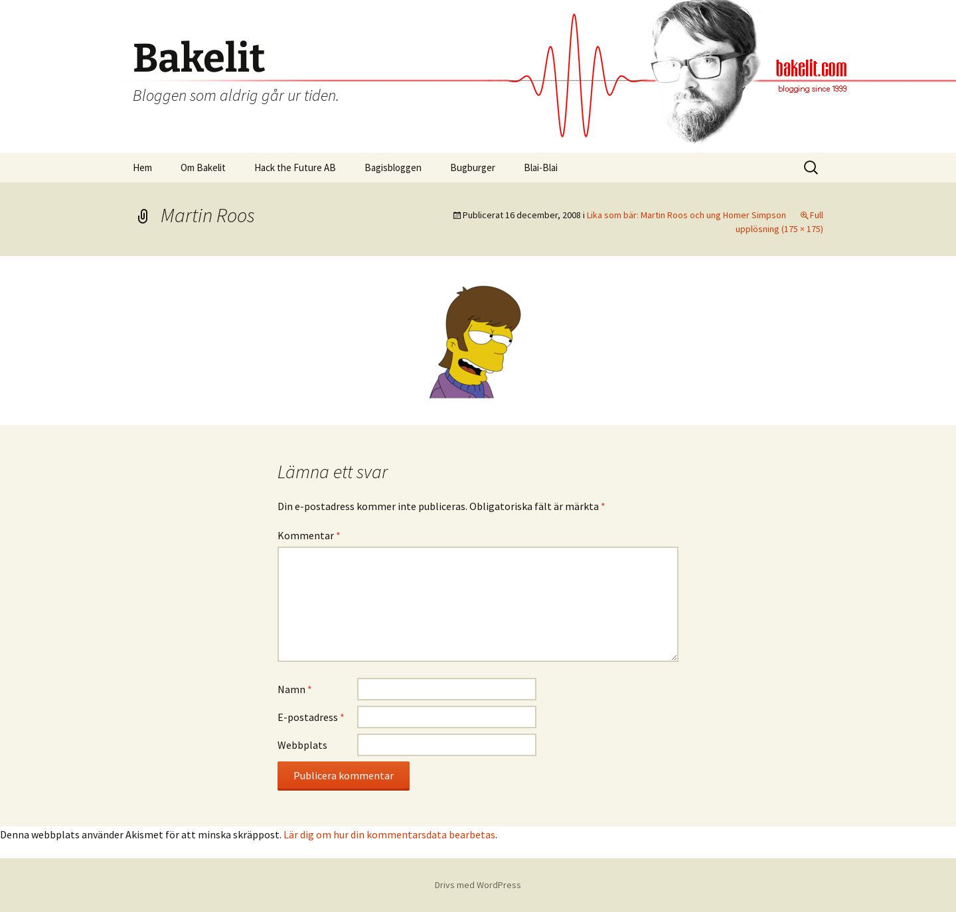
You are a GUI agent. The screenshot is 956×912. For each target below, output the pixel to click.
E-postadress (311, 717)
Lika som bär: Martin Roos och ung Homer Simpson (686, 215)
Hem (142, 167)
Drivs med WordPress (478, 885)
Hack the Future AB (295, 167)
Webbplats (302, 744)
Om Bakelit (203, 167)
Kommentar (309, 535)
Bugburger (472, 167)
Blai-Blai (541, 167)
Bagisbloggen (393, 167)
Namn (295, 689)
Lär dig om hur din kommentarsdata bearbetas (389, 834)
